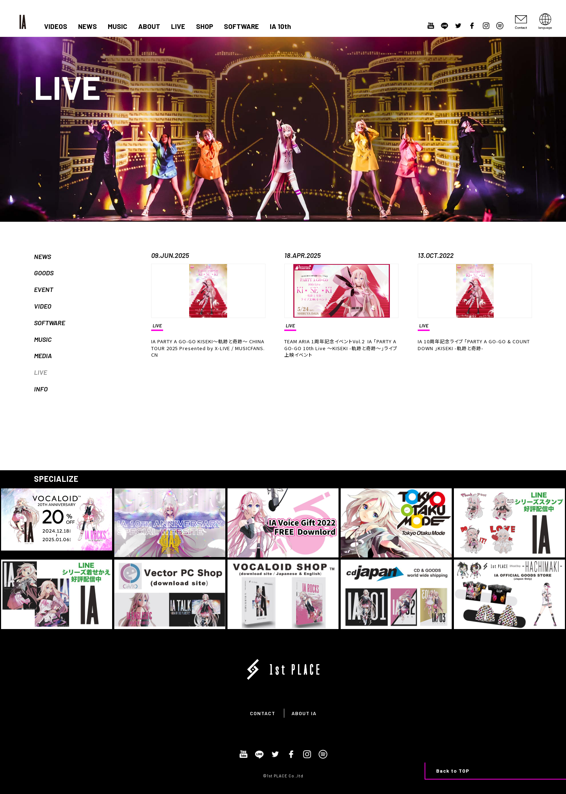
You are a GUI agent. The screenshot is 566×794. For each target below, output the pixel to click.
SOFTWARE (241, 26)
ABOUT (149, 26)
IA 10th (280, 26)
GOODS (44, 273)
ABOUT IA (303, 713)
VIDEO (42, 306)
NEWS (87, 26)
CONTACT (262, 713)
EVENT (43, 289)
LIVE (178, 26)
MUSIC (117, 26)
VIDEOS (55, 26)
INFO (41, 389)
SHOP (204, 26)
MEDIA (43, 356)
